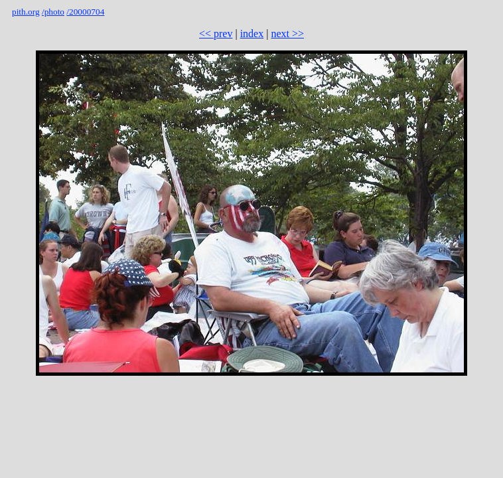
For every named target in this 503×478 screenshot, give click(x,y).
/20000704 (85, 12)
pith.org (26, 12)
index (252, 33)
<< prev (215, 33)
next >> (287, 33)
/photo (53, 12)
